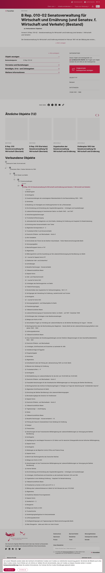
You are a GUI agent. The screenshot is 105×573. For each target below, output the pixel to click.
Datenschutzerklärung (11, 565)
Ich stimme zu (9, 570)
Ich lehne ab (22, 570)
